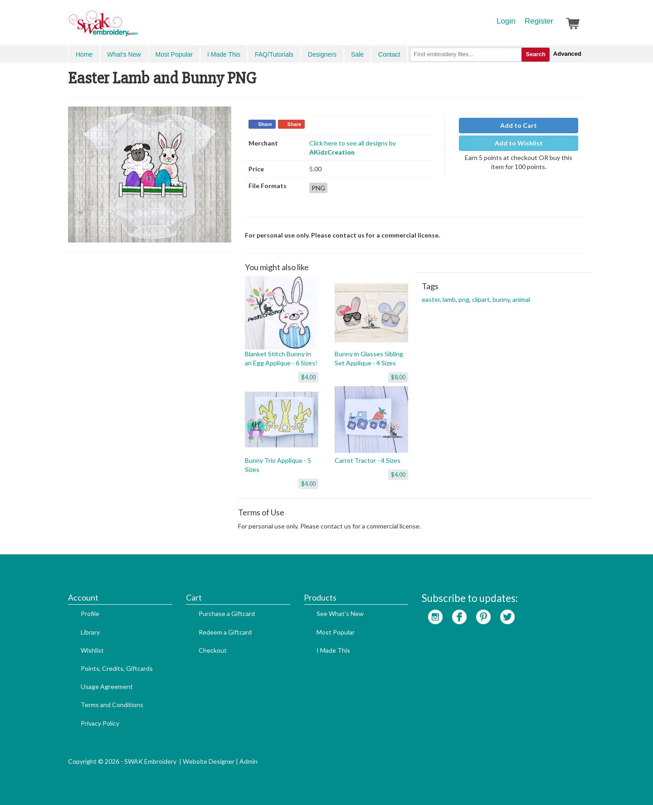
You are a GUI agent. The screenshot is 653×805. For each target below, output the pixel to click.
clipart (481, 299)
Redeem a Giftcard (225, 632)
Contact (389, 54)
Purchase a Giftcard (227, 613)
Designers (322, 54)
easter (431, 299)
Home (84, 54)
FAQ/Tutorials (274, 54)
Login (506, 21)
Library (90, 632)
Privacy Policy (100, 723)
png (463, 299)
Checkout (213, 650)
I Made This (223, 54)
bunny (501, 299)
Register (539, 21)
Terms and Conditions (112, 704)
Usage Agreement (107, 686)
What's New (124, 54)
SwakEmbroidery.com (136, 27)
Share (265, 124)
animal (521, 299)
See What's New (340, 613)
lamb (449, 299)
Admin (248, 761)
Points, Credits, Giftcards (117, 668)
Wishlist (92, 650)
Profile (90, 613)
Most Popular (174, 54)
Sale (357, 54)
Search (535, 54)
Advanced (567, 53)
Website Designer (208, 761)
